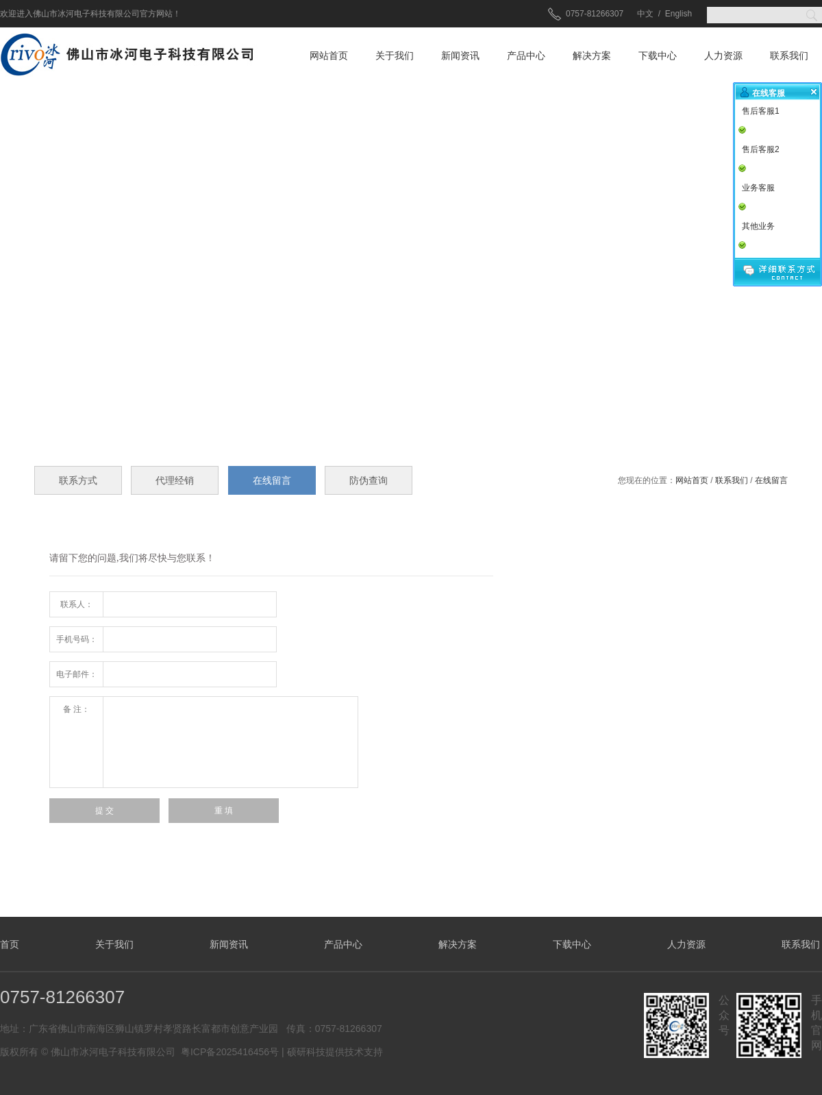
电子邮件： (76, 674)
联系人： (76, 604)
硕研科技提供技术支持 (335, 1051)
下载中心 (657, 55)
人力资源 (723, 55)
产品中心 (526, 55)
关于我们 (394, 55)
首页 (9, 944)
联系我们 (789, 55)
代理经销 (174, 480)
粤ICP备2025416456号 (230, 1051)
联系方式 (78, 480)
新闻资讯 (460, 55)
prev (30, 257)
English (678, 14)
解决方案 (592, 55)
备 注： (76, 709)
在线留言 (771, 480)
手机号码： (76, 639)
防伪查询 (368, 480)
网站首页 (329, 55)
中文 (645, 14)
